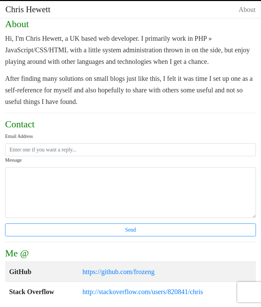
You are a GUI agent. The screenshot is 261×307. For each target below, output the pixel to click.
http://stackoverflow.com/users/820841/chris (142, 291)
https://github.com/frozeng (118, 271)
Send (130, 230)
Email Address (19, 136)
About (247, 9)
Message (13, 160)
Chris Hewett (28, 9)
